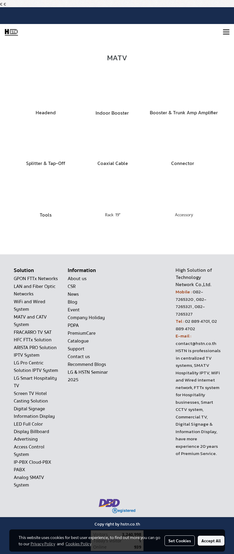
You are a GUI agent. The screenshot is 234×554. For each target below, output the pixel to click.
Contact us (79, 357)
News (73, 294)
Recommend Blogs (87, 364)
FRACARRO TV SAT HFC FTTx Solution (33, 336)
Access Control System (29, 450)
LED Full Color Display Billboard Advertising (31, 431)
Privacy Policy (43, 543)
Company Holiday (86, 318)
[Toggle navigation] (226, 32)
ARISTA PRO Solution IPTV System (35, 351)
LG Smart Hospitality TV (35, 382)
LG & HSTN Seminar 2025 (88, 376)
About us (77, 279)
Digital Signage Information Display (34, 412)
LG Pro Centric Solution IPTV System (36, 366)
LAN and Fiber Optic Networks (34, 290)
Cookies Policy (78, 543)
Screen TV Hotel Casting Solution (31, 397)
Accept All (211, 540)
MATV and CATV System (30, 320)
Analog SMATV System (29, 481)
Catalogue (78, 341)
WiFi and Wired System (29, 305)
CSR (72, 286)
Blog (72, 302)
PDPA (73, 325)
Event (74, 310)
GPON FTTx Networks (36, 279)
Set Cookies (179, 540)
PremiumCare (82, 333)
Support (76, 349)
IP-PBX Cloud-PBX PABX (32, 466)
